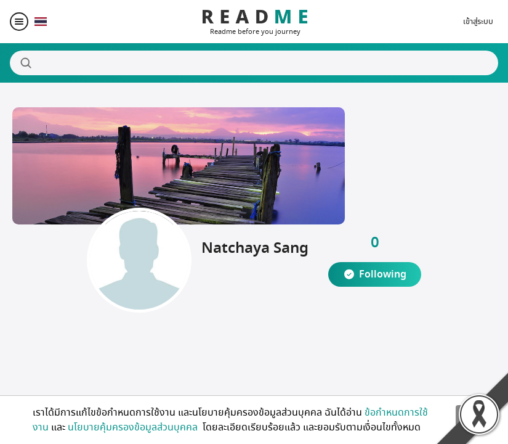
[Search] (254, 63)
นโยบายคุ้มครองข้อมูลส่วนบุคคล (134, 427)
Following (382, 274)
